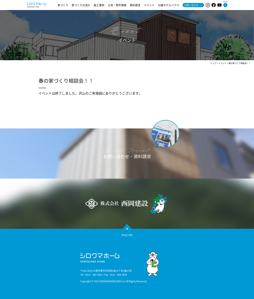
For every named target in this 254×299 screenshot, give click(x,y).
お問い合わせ (191, 5)
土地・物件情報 (117, 5)
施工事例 (99, 5)
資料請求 (135, 5)
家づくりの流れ (81, 5)
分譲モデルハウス (168, 5)
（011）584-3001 (93, 274)
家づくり (63, 5)
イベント (149, 5)
